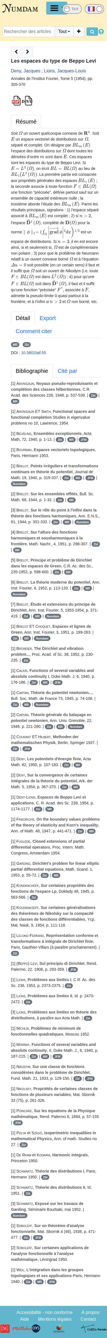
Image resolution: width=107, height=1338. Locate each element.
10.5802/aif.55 (33, 353)
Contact (88, 1319)
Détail (23, 318)
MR (15, 344)
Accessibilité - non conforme (45, 1312)
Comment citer (34, 331)
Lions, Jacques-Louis (65, 70)
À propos (90, 1312)
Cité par (67, 371)
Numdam (19, 484)
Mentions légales (54, 1319)
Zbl (26, 344)
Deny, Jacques (25, 70)
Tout (62, 31)
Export (47, 318)
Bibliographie (32, 371)
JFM (84, 439)
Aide (24, 1319)
